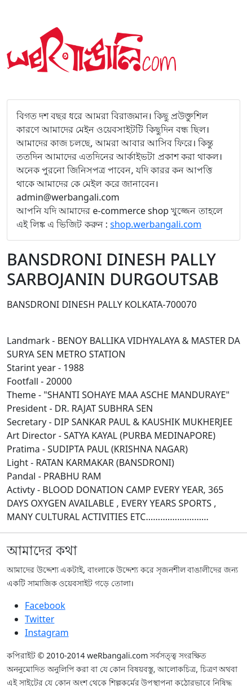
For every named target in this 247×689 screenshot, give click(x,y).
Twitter (39, 619)
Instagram (47, 632)
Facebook (45, 605)
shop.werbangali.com (155, 224)
